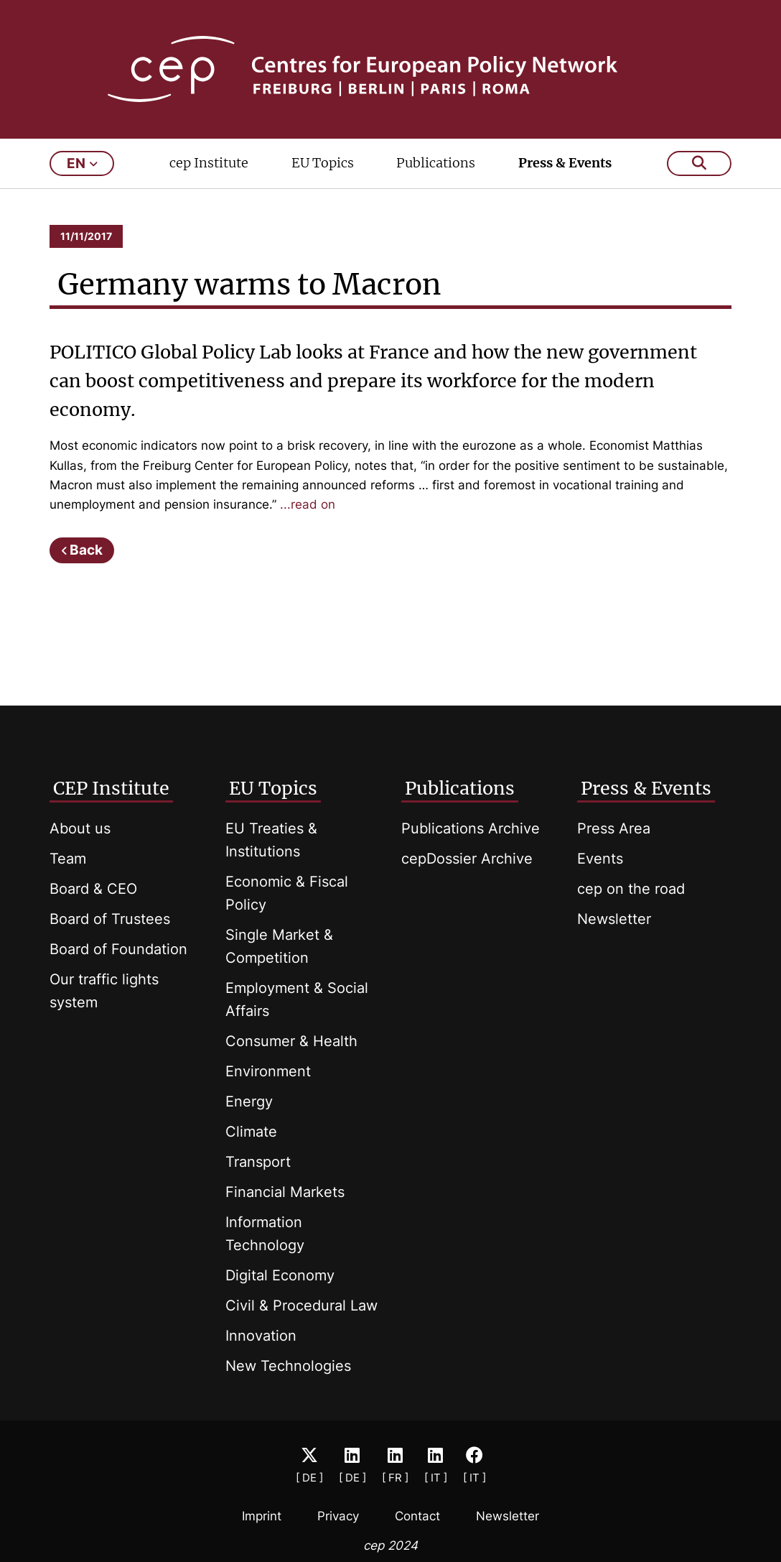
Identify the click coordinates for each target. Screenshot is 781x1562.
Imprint (261, 1516)
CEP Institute (111, 788)
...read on (307, 504)
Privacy (338, 1516)
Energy (249, 1101)
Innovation (260, 1335)
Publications (435, 162)
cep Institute (208, 162)
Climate (251, 1131)
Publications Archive (470, 828)
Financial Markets (285, 1192)
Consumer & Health (291, 1041)
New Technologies (288, 1365)
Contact (417, 1516)
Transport (258, 1161)
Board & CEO (93, 888)
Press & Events (565, 162)
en (82, 163)
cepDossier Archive (467, 858)
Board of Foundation (118, 949)
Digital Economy (280, 1275)
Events (600, 858)
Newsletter (614, 919)
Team (68, 858)
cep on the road (631, 888)
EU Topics (322, 162)
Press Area (613, 828)
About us (80, 828)
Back (86, 550)
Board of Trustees (110, 919)
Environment (268, 1071)
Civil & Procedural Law (301, 1305)
